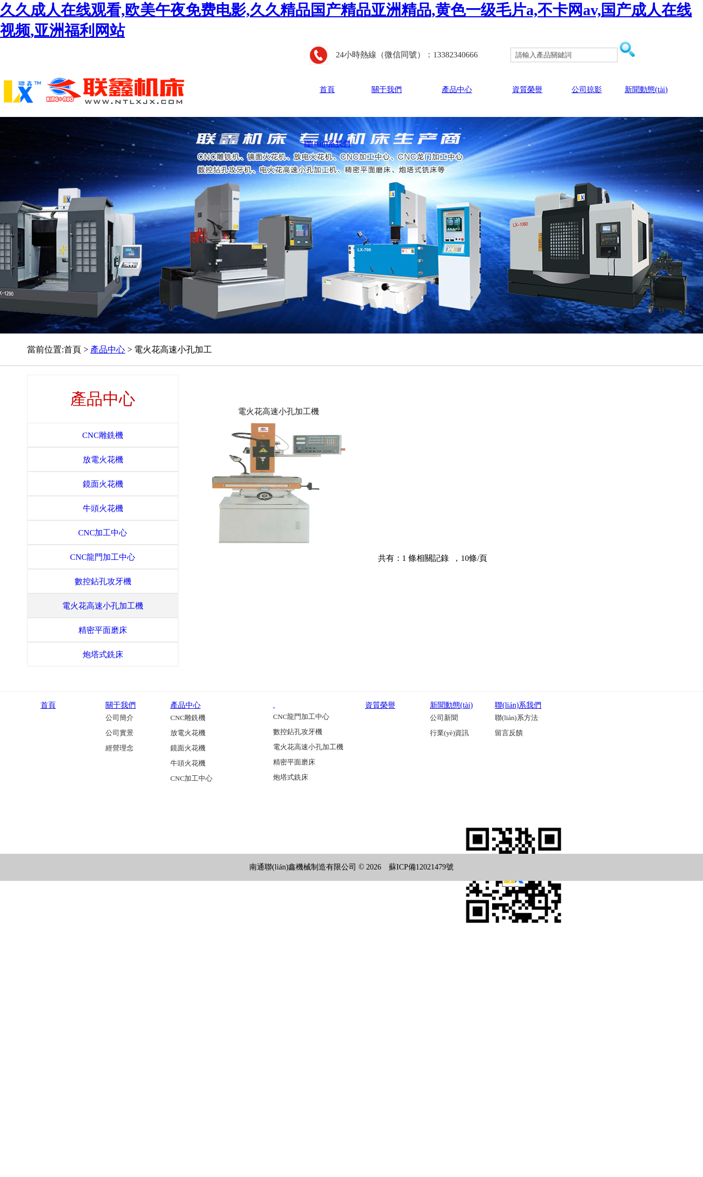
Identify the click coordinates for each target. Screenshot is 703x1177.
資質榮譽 (527, 90)
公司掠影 (587, 90)
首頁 (327, 90)
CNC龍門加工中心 (301, 717)
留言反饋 (509, 733)
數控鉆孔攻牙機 (297, 732)
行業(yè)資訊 (449, 733)
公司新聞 (444, 718)
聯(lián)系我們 (327, 144)
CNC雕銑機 (187, 718)
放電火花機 (187, 733)
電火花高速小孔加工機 (278, 411)
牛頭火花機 (187, 763)
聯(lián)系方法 (516, 718)
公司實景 (119, 733)
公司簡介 (119, 718)
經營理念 (119, 748)
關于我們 (387, 90)
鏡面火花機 (187, 748)
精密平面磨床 (294, 762)
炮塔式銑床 (290, 777)
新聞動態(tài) (646, 90)
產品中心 (457, 90)
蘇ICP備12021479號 (421, 867)
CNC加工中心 (191, 778)
